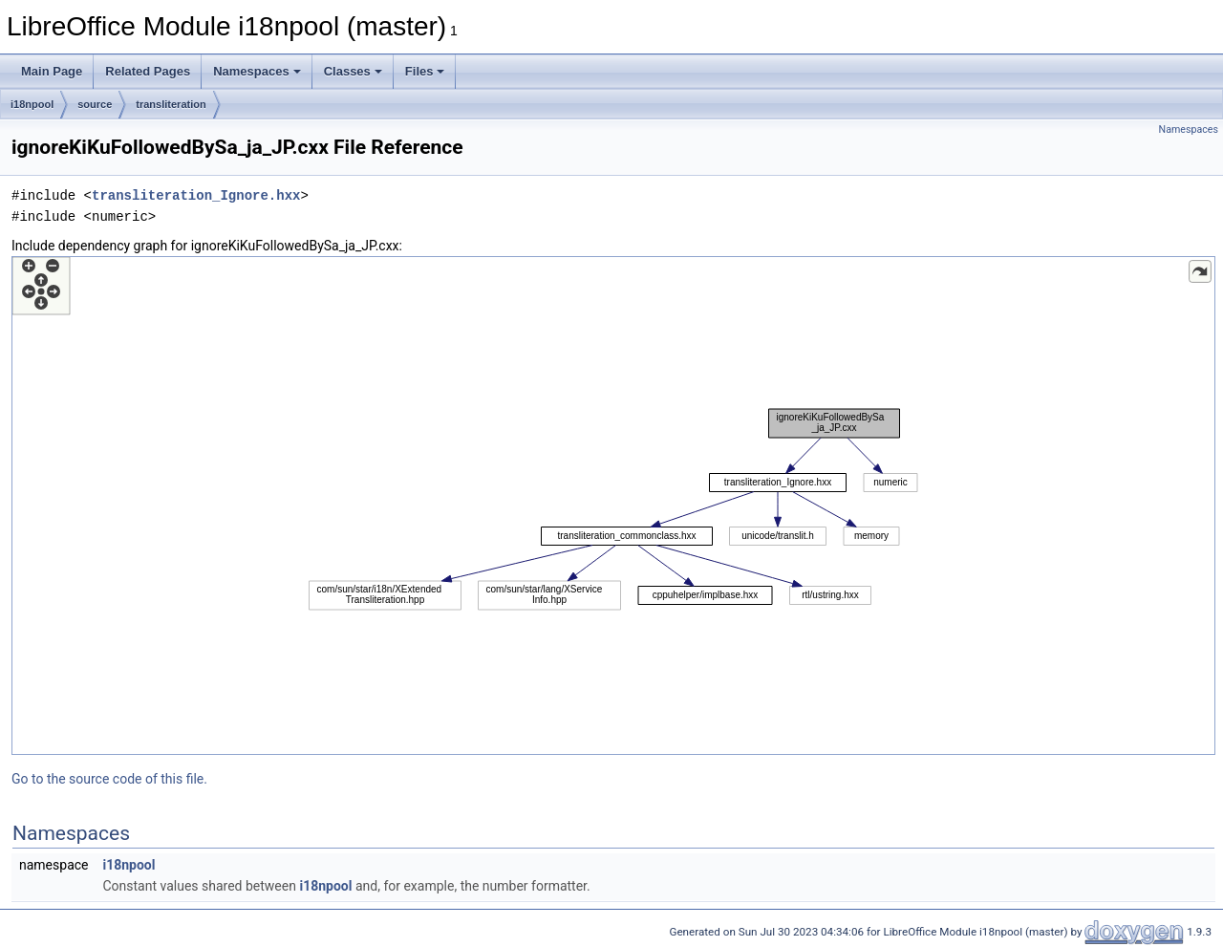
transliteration (170, 104)
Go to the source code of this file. (109, 778)
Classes (353, 71)
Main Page (51, 71)
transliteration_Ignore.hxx (196, 195)
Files (425, 71)
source (94, 104)
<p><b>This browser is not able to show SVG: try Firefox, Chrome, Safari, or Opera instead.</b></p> (613, 505)
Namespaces (257, 71)
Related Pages (147, 71)
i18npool (32, 104)
